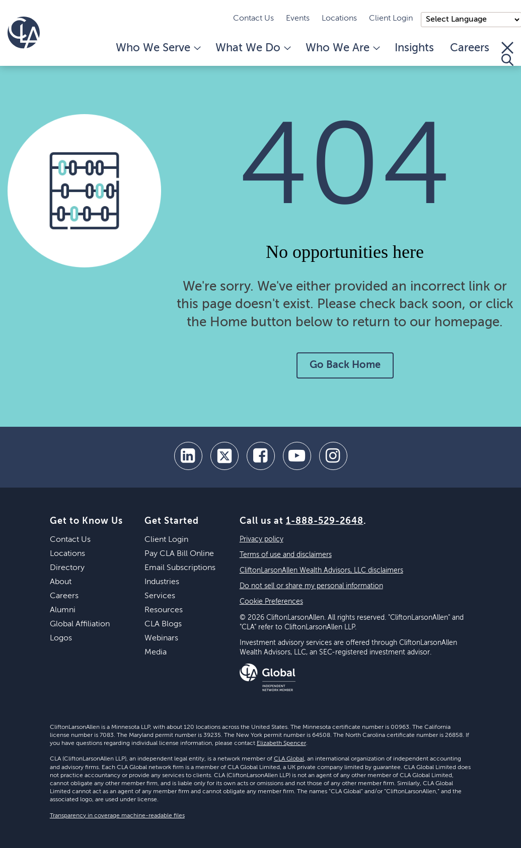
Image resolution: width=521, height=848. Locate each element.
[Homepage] (24, 33)
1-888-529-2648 (324, 521)
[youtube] (297, 456)
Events (298, 19)
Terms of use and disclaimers (286, 554)
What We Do (252, 48)
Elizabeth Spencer (281, 743)
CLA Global (289, 759)
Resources (163, 610)
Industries (161, 582)
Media (155, 652)
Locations (339, 19)
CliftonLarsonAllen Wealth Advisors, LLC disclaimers (321, 570)
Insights (414, 48)
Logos (61, 638)
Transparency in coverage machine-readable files (117, 816)
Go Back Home (345, 365)
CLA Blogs (163, 624)
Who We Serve (157, 48)
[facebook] (261, 456)
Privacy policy (261, 539)
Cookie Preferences (271, 601)
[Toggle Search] (507, 54)
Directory (67, 568)
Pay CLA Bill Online (179, 554)
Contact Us (253, 19)
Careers (469, 48)
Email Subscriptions (179, 568)
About (60, 582)
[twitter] (224, 456)
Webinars (161, 638)
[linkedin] (188, 456)
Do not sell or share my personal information (311, 586)
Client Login (391, 19)
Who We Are (342, 48)
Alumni (63, 610)
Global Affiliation (80, 624)
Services (159, 596)
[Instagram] (333, 456)
